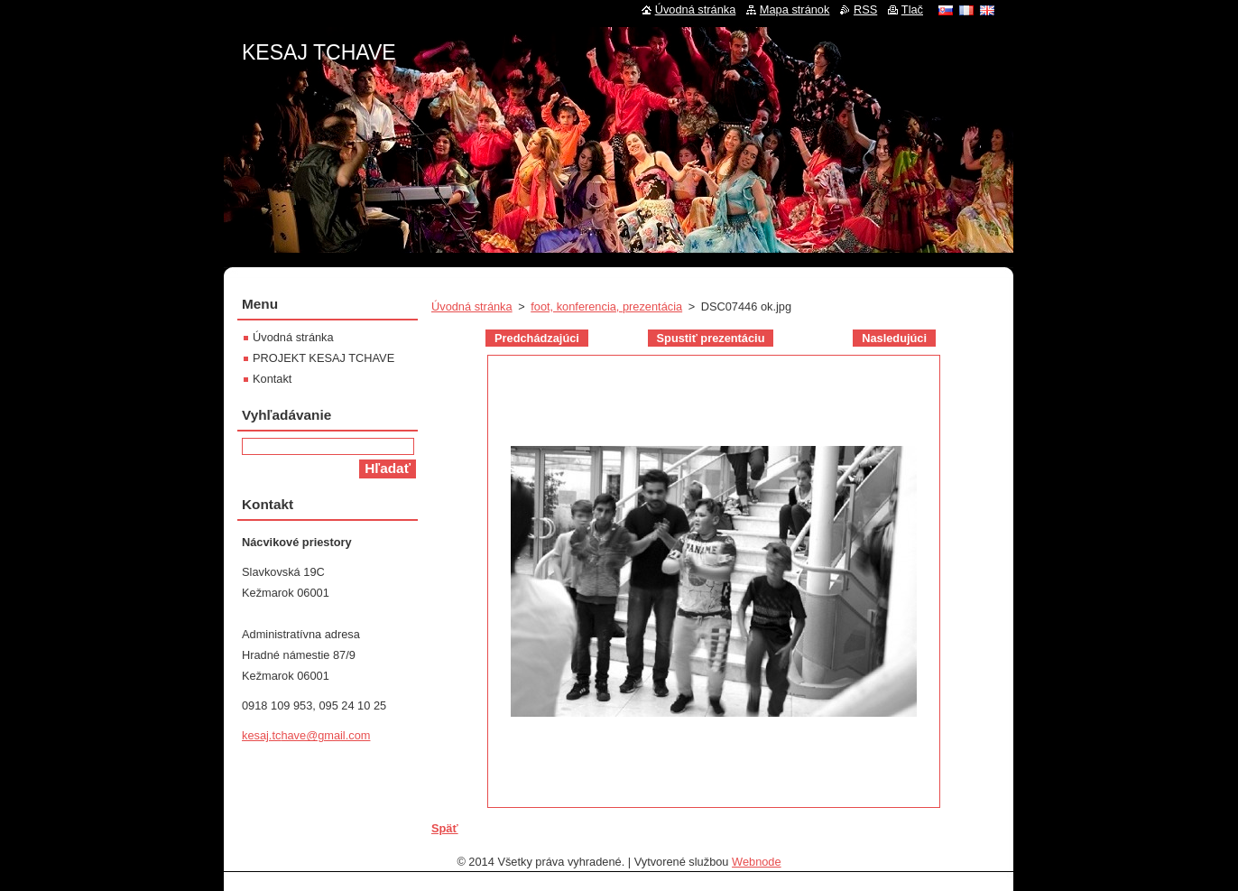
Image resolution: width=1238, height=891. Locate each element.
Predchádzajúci (536, 338)
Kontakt (272, 378)
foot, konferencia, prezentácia (606, 306)
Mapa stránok (795, 9)
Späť (444, 828)
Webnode (756, 861)
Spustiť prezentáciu (711, 338)
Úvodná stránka (472, 306)
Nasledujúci (894, 338)
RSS (865, 9)
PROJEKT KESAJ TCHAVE (323, 358)
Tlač (912, 9)
